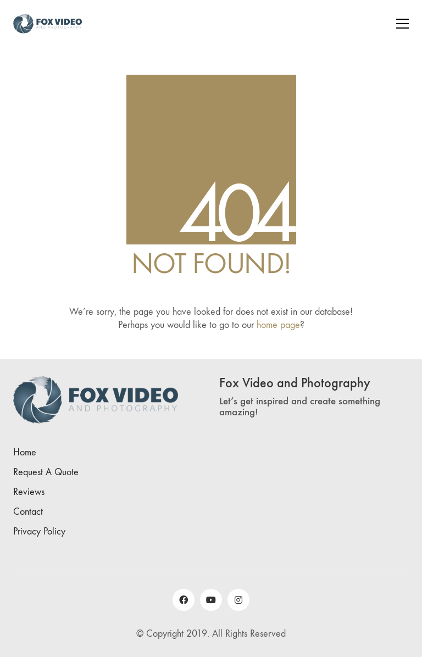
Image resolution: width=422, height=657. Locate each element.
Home (24, 452)
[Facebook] (184, 600)
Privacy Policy (39, 531)
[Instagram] (238, 600)
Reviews (29, 492)
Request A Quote (46, 472)
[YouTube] (211, 600)
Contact (28, 511)
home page (278, 325)
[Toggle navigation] (402, 23)
